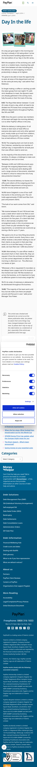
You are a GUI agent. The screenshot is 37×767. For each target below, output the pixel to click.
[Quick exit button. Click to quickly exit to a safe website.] (23, 3)
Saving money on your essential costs (19, 448)
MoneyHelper (22, 479)
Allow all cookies (18, 408)
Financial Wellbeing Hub (12, 543)
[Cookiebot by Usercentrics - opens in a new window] (26, 344)
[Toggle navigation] (33, 3)
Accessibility (7, 598)
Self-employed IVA (10, 507)
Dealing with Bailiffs (10, 550)
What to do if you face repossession (16, 558)
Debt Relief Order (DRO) (12, 511)
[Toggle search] (28, 3)
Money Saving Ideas (9, 11)
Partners (6, 574)
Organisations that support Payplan (16, 586)
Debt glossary (8, 554)
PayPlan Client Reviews (11, 578)
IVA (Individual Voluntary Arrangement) (18, 503)
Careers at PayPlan (10, 582)
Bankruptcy (7, 515)
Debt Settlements (9, 519)
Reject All (18, 421)
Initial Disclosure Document (13, 606)
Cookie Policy (19, 364)
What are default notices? (12, 562)
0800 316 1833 (25, 620)
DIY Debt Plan (8, 531)
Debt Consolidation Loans (12, 523)
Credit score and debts (11, 547)
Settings (28, 401)
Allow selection (18, 414)
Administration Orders (11, 527)
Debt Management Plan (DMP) (14, 499)
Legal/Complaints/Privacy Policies (15, 602)
